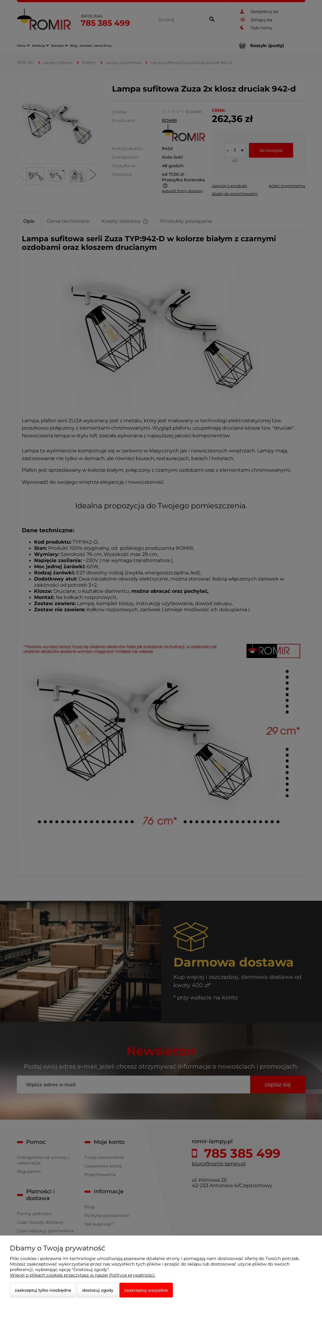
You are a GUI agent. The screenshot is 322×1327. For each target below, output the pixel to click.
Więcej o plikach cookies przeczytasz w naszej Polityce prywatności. (82, 1275)
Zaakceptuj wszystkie (146, 1290)
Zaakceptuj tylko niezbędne (43, 1290)
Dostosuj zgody (97, 1290)
